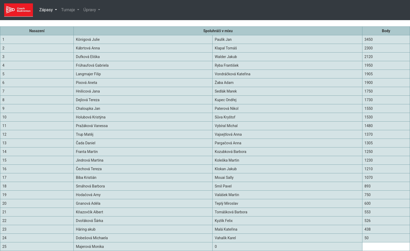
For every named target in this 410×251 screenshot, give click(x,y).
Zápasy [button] (46, 9)
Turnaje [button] (68, 9)
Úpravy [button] (90, 9)
